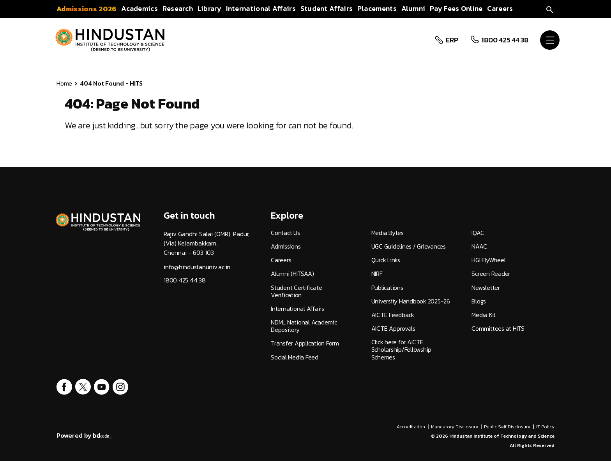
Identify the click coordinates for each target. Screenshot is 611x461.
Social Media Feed (294, 357)
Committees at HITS (497, 328)
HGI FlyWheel (488, 260)
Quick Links (385, 260)
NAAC (479, 246)
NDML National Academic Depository (304, 326)
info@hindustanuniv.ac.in (197, 267)
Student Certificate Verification (296, 291)
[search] (549, 8)
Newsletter (485, 287)
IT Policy (545, 426)
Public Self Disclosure (507, 426)
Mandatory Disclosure (454, 426)
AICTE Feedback (393, 315)
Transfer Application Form (305, 343)
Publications (387, 287)
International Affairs (297, 308)
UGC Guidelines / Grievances (408, 246)
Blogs (478, 301)
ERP (452, 40)
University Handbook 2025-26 (410, 301)
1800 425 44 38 (504, 40)
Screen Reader (490, 273)
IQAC (477, 233)
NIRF (377, 273)
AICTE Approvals (393, 328)
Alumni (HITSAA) (292, 273)
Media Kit (483, 315)
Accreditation (411, 426)
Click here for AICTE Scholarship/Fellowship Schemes (401, 349)
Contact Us (285, 233)
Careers (281, 260)
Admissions (286, 246)
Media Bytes (387, 233)
